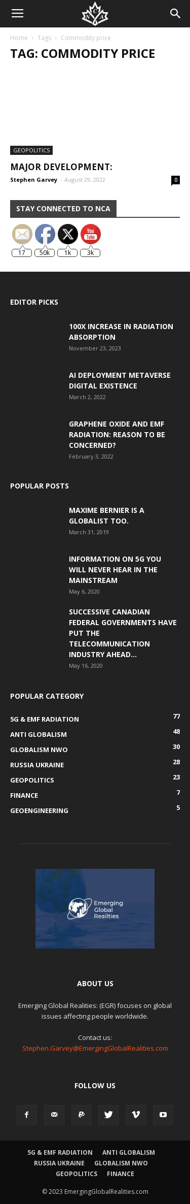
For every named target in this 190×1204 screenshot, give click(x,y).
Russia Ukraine (59, 1163)
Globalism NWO (121, 1163)
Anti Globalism (128, 1152)
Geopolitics (31, 150)
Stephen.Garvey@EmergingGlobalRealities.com (95, 1048)
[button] (176, 13)
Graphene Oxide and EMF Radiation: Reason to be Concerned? (117, 434)
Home (19, 38)
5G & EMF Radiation (60, 1152)
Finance (120, 1173)
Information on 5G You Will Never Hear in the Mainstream (115, 569)
